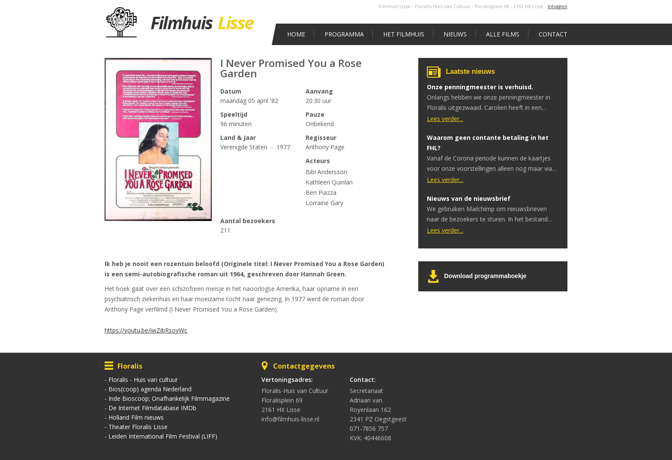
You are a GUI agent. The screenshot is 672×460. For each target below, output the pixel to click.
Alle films (502, 34)
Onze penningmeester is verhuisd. (480, 87)
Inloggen (557, 6)
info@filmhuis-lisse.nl (290, 419)
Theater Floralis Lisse (138, 427)
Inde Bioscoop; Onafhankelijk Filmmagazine (169, 398)
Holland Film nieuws (136, 417)
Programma (344, 34)
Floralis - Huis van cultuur (143, 379)
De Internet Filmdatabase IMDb (152, 408)
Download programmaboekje (485, 275)
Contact (553, 34)
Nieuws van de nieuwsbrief (468, 198)
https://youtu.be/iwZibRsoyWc (146, 330)
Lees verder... (445, 119)
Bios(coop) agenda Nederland (150, 389)
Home (296, 34)
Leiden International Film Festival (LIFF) (162, 436)
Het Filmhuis (403, 34)
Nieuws (455, 34)
